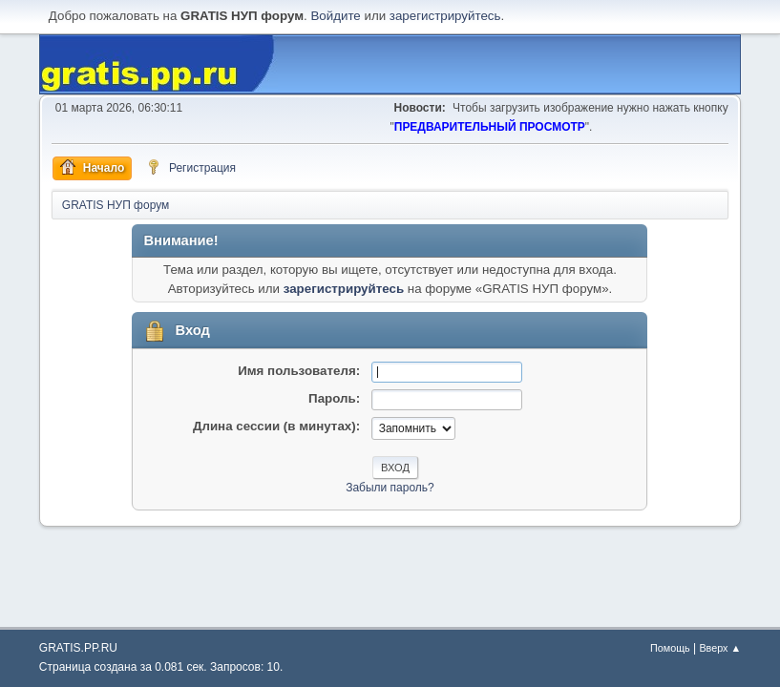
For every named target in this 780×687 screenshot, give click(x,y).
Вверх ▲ (720, 648)
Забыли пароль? (390, 487)
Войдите (335, 16)
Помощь (670, 648)
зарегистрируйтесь (445, 16)
